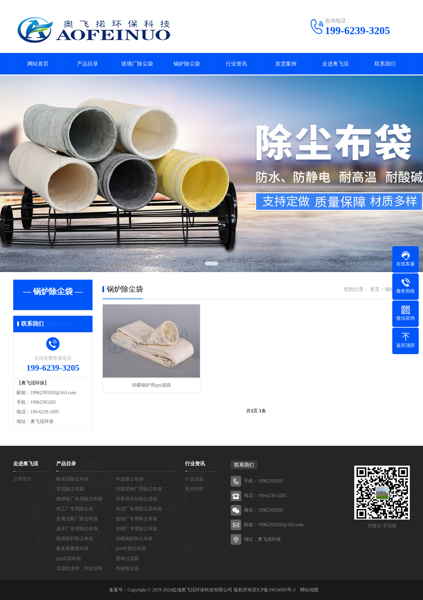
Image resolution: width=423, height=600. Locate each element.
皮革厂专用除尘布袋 (77, 528)
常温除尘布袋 (70, 488)
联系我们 (385, 64)
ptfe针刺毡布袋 (131, 548)
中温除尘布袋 (129, 479)
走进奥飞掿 (335, 64)
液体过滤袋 (127, 558)
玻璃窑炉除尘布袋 (74, 538)
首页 (375, 289)
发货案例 (285, 64)
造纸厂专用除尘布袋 (136, 518)
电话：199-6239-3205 (265, 495)
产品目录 (87, 64)
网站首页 (38, 64)
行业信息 (194, 479)
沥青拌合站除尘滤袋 (136, 498)
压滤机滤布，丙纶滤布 (79, 568)
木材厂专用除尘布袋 (136, 528)
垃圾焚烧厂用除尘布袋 (139, 488)
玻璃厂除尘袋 (137, 64)
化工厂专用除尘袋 (74, 508)
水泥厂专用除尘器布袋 (139, 508)
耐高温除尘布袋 (72, 479)
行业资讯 (236, 64)
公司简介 (22, 479)
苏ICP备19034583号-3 (273, 589)
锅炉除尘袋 (186, 64)
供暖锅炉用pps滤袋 (151, 385)
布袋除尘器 (127, 568)
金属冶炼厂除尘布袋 (77, 518)
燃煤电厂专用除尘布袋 (79, 498)
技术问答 (194, 488)
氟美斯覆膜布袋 (72, 548)
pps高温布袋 (68, 558)
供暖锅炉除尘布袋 (134, 538)
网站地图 (309, 589)
